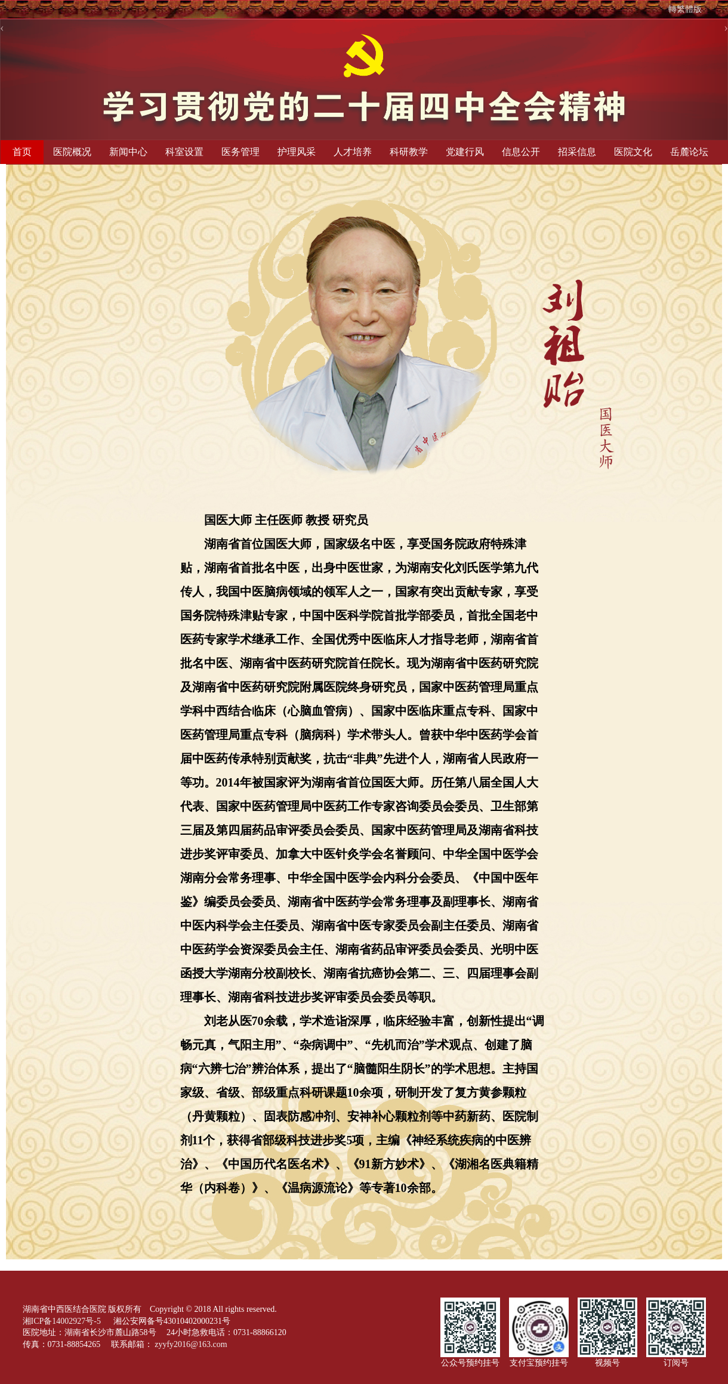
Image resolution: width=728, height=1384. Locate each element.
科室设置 (184, 152)
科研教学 (409, 152)
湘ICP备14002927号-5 (63, 1321)
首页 (22, 152)
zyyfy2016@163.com (191, 1344)
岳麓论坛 (689, 152)
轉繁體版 (685, 9)
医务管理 (240, 152)
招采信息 (577, 152)
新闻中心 (128, 152)
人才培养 (353, 152)
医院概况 (72, 152)
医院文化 (633, 152)
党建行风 (465, 152)
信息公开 (521, 152)
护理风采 (296, 152)
